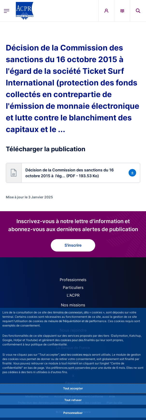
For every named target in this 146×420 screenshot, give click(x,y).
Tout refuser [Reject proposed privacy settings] (73, 400)
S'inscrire (73, 245)
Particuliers (73, 287)
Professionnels (73, 279)
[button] (73, 173)
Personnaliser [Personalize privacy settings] (73, 413)
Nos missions (73, 304)
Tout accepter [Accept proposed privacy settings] (73, 388)
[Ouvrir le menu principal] (6, 11)
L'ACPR (73, 295)
